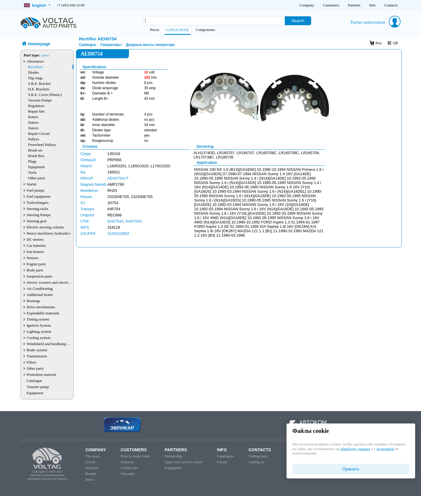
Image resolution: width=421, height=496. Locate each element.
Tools (32, 172)
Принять (351, 468)
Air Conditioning (40, 288)
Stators (33, 122)
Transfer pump (38, 387)
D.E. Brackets (38, 89)
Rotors (33, 117)
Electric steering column (45, 227)
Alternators (35, 61)
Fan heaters (35, 251)
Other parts (36, 178)
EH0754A (115, 221)
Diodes (33, 72)
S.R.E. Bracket (39, 83)
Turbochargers (38, 202)
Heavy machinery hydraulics (48, 233)
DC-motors (35, 239)
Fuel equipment (38, 196)
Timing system (38, 319)
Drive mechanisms (41, 307)
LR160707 (225, 153)
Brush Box (36, 156)
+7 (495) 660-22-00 (70, 5)
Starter (32, 184)
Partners (354, 5)
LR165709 (310, 153)
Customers (331, 5)
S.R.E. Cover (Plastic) (45, 94)
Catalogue (34, 380)
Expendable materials (43, 313)
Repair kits (36, 111)
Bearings (33, 301)
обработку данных (355, 449)
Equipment (36, 167)
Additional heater (40, 294)
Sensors (32, 258)
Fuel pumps (35, 190)
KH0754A (134, 221)
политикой (385, 449)
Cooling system (38, 337)
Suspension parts (39, 276)
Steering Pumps (39, 215)
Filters (31, 362)
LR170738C (204, 157)
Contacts (391, 5)
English (37, 5)
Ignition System (39, 325)
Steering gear (37, 221)
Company (306, 5)
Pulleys (33, 139)
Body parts (35, 270)
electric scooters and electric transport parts (48, 282)
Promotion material (41, 374)
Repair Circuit (39, 133)
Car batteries (36, 245)
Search (297, 20)
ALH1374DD (204, 153)
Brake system (37, 350)
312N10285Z (118, 233)
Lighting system (39, 331)
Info (372, 5)
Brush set (35, 150)
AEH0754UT (118, 178)
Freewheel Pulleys (42, 144)
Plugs (32, 161)
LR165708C (266, 153)
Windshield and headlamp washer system (46, 344)
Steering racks (37, 208)
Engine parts (36, 264)
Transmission (37, 356)
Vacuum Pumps (40, 100)
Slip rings (35, 78)
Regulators (36, 106)
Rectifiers (35, 67)
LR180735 (225, 157)
